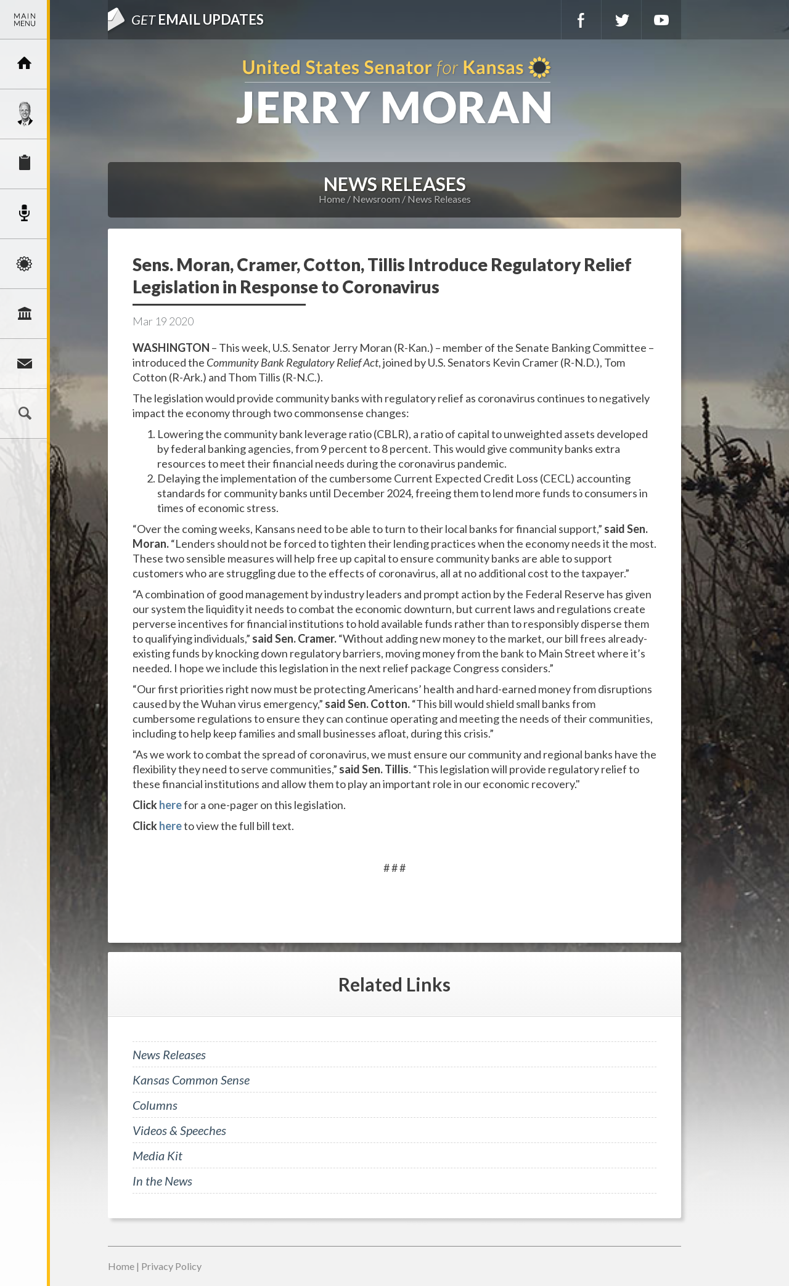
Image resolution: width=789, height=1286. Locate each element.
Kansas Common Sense (191, 1079)
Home (332, 199)
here (170, 805)
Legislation (24, 313)
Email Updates (197, 19)
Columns (155, 1104)
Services (24, 164)
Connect (24, 363)
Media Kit (157, 1155)
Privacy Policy (171, 1266)
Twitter (621, 19)
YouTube (661, 19)
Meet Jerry (24, 114)
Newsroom (24, 213)
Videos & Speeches (179, 1130)
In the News (162, 1180)
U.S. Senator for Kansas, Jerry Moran (394, 91)
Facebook (581, 19)
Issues (24, 263)
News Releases (439, 199)
